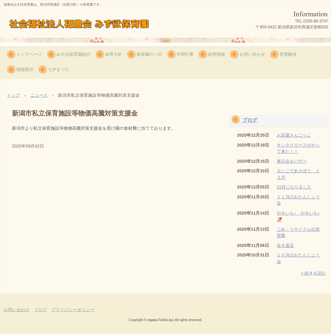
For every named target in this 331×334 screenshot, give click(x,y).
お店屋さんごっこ (294, 135)
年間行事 (185, 54)
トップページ (29, 54)
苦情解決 (288, 54)
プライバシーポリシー (72, 309)
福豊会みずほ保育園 (82, 25)
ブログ (249, 120)
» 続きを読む (313, 273)
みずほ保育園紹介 (73, 54)
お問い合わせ (252, 54)
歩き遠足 (285, 245)
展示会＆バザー (292, 161)
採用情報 (216, 54)
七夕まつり (58, 69)
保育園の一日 (149, 54)
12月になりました (294, 186)
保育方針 (113, 54)
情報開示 (24, 69)
